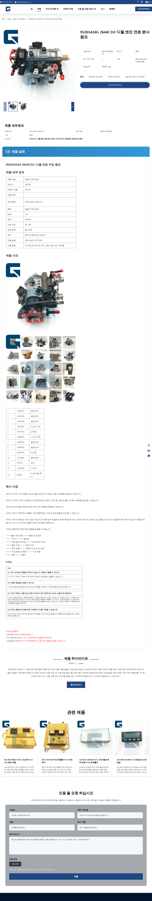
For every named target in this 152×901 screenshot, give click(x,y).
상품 (8, 19)
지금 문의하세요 (144, 9)
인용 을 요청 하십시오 (87, 9)
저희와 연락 (68, 9)
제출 (76, 876)
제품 (39, 9)
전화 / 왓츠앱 (82, 810)
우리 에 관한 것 (52, 9)
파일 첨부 (13, 859)
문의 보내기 (76, 685)
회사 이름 (81, 822)
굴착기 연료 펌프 (19, 19)
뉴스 (103, 9)
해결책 (112, 9)
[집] (3, 19)
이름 (11, 822)
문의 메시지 (14, 834)
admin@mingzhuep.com (24, 2)
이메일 (12, 810)
